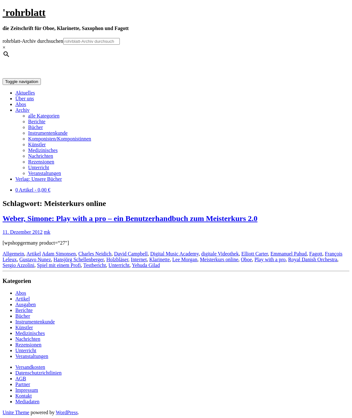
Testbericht (94, 265)
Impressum (26, 390)
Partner (22, 384)
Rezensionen (41, 161)
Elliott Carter (254, 253)
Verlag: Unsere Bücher (38, 179)
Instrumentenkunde (48, 133)
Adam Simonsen (59, 253)
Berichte (36, 121)
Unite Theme (16, 412)
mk (47, 232)
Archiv (22, 110)
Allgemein (13, 253)
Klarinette (159, 259)
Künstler (37, 144)
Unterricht (38, 167)
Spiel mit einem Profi (59, 265)
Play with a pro (270, 259)
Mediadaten (27, 401)
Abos (20, 104)
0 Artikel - (32, 190)
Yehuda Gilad (146, 265)
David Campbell (131, 253)
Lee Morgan (184, 259)
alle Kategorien (43, 115)
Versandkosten (30, 367)
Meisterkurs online (219, 259)
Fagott (315, 253)
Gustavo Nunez (35, 259)
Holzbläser (117, 259)
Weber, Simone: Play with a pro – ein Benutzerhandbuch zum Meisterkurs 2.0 (130, 218)
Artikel (34, 253)
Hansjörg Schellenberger (79, 259)
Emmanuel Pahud (289, 253)
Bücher (35, 127)
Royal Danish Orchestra (312, 259)
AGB (20, 378)
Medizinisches (42, 150)
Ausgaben (25, 304)
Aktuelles (25, 92)
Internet (139, 259)
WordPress (67, 412)
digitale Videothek (220, 253)
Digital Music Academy (174, 253)
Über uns (24, 98)
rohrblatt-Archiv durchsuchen (33, 41)
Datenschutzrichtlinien (38, 373)
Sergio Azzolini (18, 265)
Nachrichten (40, 156)
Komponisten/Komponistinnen (59, 138)
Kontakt (23, 396)
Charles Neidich (94, 253)
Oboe (246, 259)
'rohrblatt (24, 12)
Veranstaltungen (44, 173)
